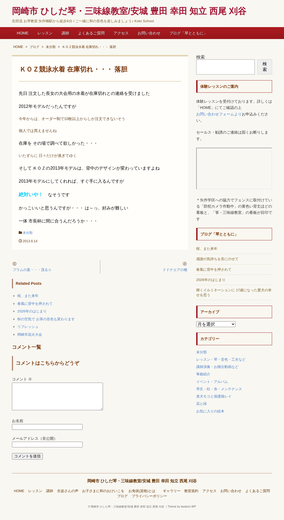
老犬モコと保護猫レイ (213, 396)
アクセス (121, 33)
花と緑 (201, 404)
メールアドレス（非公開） (34, 445)
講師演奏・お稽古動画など (217, 367)
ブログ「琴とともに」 (188, 33)
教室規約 (191, 497)
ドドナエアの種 (175, 270)
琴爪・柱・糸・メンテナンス (219, 389)
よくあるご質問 (91, 33)
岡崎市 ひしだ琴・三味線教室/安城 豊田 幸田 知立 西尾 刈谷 (142, 487)
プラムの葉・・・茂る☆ (32, 270)
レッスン (45, 33)
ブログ (122, 503)
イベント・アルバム (212, 382)
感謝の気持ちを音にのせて (217, 259)
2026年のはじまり (32, 311)
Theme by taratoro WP (182, 513)
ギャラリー (171, 497)
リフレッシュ (27, 327)
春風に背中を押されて (35, 304)
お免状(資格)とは (143, 497)
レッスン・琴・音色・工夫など (221, 359)
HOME (22, 33)
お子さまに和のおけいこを (103, 497)
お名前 (17, 427)
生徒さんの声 (67, 497)
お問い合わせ (149, 33)
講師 (65, 33)
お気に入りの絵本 (210, 411)
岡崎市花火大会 (29, 334)
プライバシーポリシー (149, 503)
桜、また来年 (27, 296)
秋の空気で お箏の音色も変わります (46, 319)
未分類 (28, 233)
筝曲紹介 (203, 374)
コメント (22, 379)
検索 (200, 57)
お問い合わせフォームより (219, 114)
